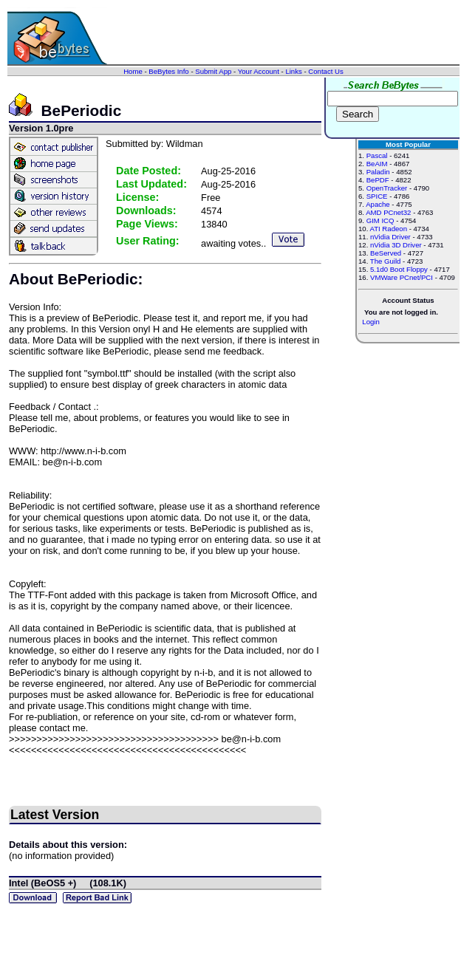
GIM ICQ (380, 220)
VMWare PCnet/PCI (401, 277)
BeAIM (377, 164)
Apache (378, 204)
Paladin (378, 172)
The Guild (385, 261)
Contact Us (325, 71)
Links (293, 71)
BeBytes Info (168, 71)
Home (133, 71)
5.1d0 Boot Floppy (399, 269)
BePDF (377, 180)
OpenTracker (387, 188)
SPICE (377, 196)
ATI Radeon (387, 229)
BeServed (385, 253)
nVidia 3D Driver (396, 245)
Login (370, 322)
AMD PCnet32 (388, 212)
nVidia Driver (390, 237)
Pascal (377, 155)
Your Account (258, 71)
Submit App (213, 71)
